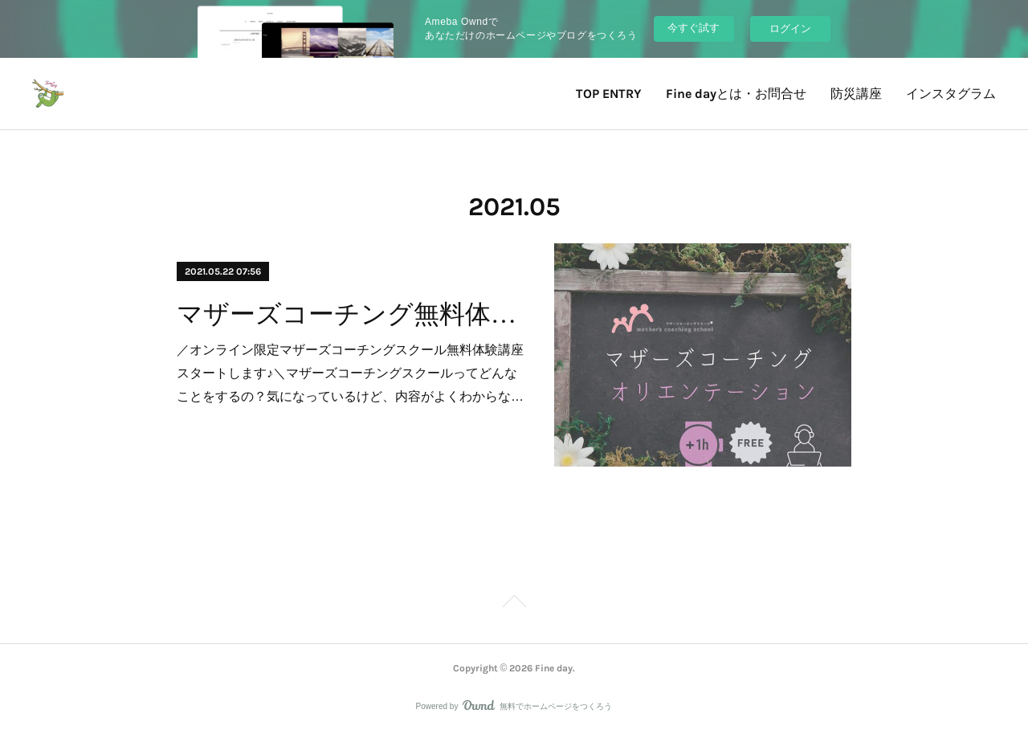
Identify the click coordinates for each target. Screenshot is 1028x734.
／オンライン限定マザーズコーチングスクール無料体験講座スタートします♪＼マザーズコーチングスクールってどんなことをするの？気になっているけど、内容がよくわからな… (350, 373)
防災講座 (856, 93)
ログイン (790, 28)
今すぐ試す (693, 28)
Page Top (514, 604)
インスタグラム (951, 93)
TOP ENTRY (609, 93)
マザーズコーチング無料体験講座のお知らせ (351, 314)
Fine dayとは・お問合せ (736, 93)
